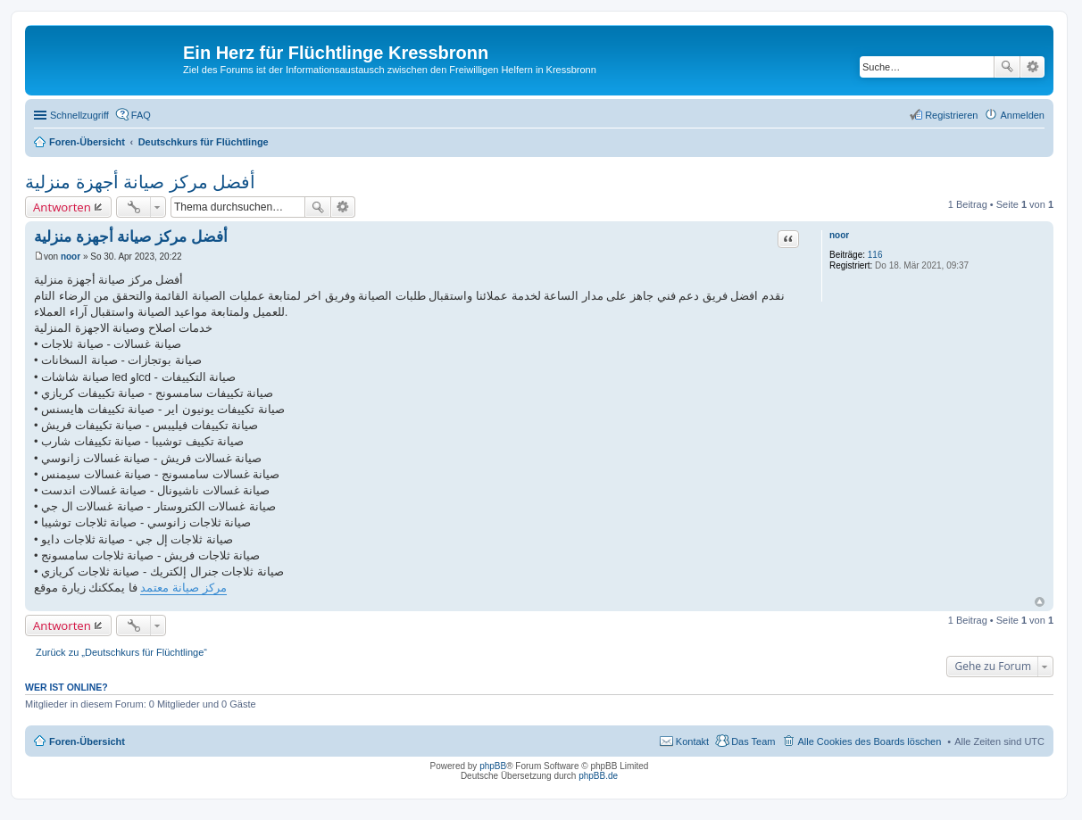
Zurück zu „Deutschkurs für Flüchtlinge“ (121, 652)
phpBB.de (598, 776)
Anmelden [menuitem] (1022, 115)
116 (875, 255)
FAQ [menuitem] (141, 115)
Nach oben (1040, 602)
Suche (1007, 67)
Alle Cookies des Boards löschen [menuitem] (869, 741)
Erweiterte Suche (1032, 67)
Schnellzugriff (79, 115)
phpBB (492, 766)
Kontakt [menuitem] (692, 741)
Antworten (62, 207)
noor (839, 235)
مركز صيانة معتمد (183, 587)
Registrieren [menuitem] (951, 115)
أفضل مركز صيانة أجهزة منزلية (140, 182)
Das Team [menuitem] (753, 741)
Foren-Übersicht (87, 741)
